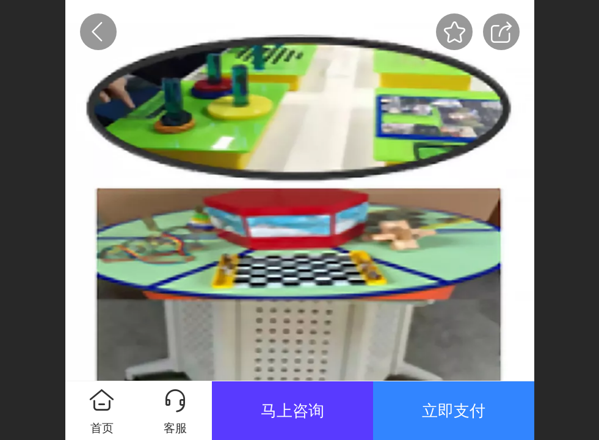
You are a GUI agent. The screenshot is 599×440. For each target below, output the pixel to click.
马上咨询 (292, 411)
